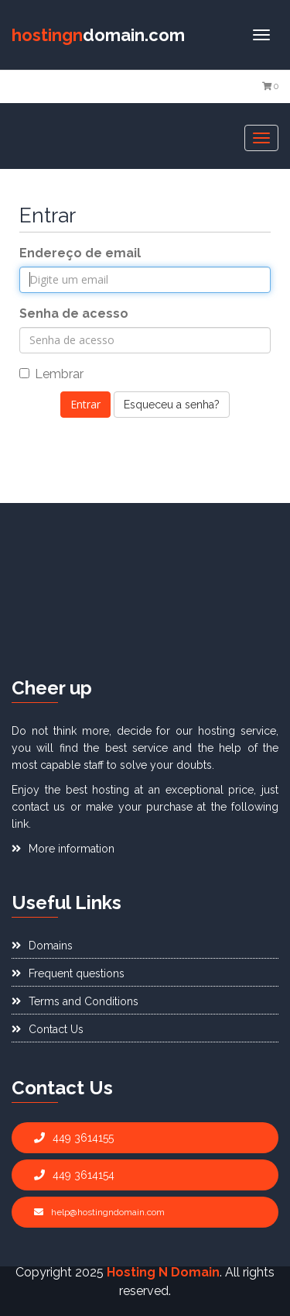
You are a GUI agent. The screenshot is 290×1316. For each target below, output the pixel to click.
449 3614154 (74, 1175)
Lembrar (51, 374)
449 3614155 (74, 1138)
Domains (42, 945)
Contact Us (48, 1029)
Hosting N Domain (163, 1272)
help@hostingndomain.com (99, 1212)
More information (63, 848)
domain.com (98, 35)
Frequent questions (68, 973)
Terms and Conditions (75, 1001)
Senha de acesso (73, 313)
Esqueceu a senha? (172, 404)
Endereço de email (80, 253)
